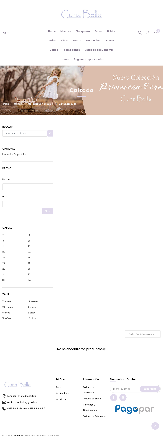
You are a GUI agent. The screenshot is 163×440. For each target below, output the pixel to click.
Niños (64, 40)
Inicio (6, 103)
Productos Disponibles (14, 154)
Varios (54, 50)
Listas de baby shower (98, 50)
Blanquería (83, 31)
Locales (64, 59)
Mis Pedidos (62, 393)
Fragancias (93, 40)
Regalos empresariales (89, 59)
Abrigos (40, 103)
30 (67, 103)
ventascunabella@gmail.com (20, 402)
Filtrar (48, 211)
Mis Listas (61, 399)
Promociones (71, 50)
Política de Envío (92, 398)
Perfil (58, 387)
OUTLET (109, 40)
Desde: (6, 179)
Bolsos (76, 40)
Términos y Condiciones (90, 407)
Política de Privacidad (94, 416)
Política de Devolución (89, 390)
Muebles (65, 31)
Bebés (111, 31)
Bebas (98, 31)
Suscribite (149, 389)
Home (52, 31)
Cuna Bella (18, 435)
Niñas (52, 40)
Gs (4, 32)
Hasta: (6, 196)
